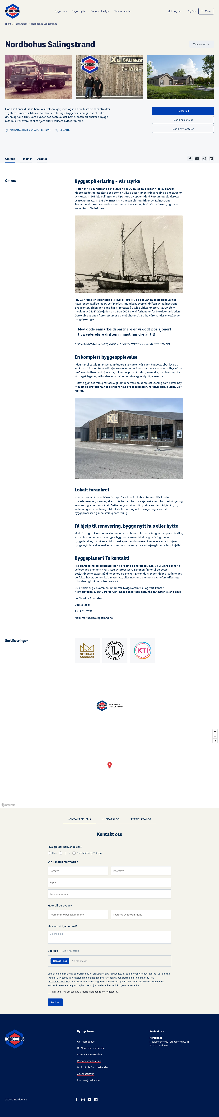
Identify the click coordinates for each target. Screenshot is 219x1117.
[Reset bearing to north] (215, 740)
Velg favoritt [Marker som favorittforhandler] (201, 44)
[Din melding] (109, 937)
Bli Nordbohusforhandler (91, 1048)
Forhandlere (21, 24)
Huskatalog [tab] (111, 819)
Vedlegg (63, 950)
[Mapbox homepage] (8, 805)
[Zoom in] (215, 731)
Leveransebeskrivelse (89, 1054)
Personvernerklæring (89, 1061)
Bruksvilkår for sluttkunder (92, 1067)
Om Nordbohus (86, 1041)
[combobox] (191, 11)
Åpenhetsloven (85, 1074)
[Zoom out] (215, 736)
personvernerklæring (59, 981)
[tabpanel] (109, 918)
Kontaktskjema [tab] (79, 819)
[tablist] (109, 819)
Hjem (8, 23)
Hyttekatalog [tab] (140, 819)
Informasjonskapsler (89, 1080)
